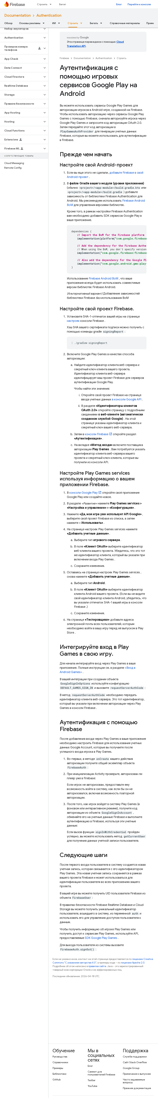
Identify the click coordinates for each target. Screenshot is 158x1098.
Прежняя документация (137, 1088)
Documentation (17, 15)
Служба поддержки (135, 1056)
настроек (73, 321)
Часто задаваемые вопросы (134, 1081)
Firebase (64, 58)
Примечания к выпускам (137, 1073)
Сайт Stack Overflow (135, 1062)
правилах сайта (97, 966)
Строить (42, 4)
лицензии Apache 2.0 (133, 962)
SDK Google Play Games (101, 938)
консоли (96, 434)
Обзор (8, 23)
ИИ (54, 23)
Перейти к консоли (139, 4)
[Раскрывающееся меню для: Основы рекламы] (44, 23)
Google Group (131, 1068)
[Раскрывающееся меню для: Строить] (51, 4)
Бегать (63, 4)
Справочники (60, 1062)
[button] (21, 28)
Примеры (58, 1068)
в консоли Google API (126, 399)
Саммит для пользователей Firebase (101, 1073)
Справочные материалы (125, 23)
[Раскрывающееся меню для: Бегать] (102, 23)
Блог (119, 4)
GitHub (57, 1079)
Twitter (91, 1080)
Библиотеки (59, 1073)
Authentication (48, 15)
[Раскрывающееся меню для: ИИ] (60, 23)
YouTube (92, 1086)
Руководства (60, 1056)
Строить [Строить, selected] (73, 23)
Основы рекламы (29, 23)
